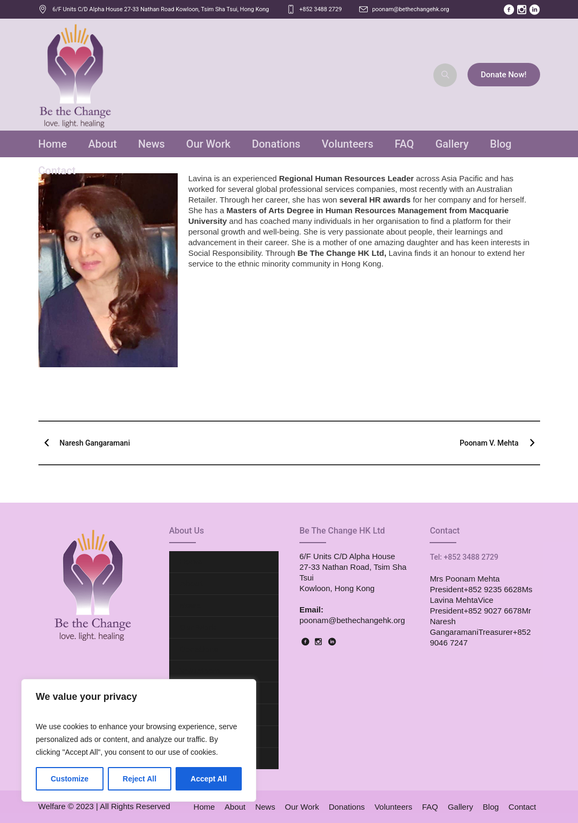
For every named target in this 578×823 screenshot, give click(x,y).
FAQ (430, 807)
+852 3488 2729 (320, 9)
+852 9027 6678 (493, 610)
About (191, 583)
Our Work (198, 627)
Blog (491, 807)
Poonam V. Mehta (489, 443)
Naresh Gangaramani (95, 443)
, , (160, 9)
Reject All (139, 778)
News (190, 605)
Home (191, 561)
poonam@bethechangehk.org (410, 9)
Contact (522, 807)
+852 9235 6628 (493, 589)
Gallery (460, 807)
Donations (199, 648)
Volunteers (200, 670)
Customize (70, 778)
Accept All (209, 778)
